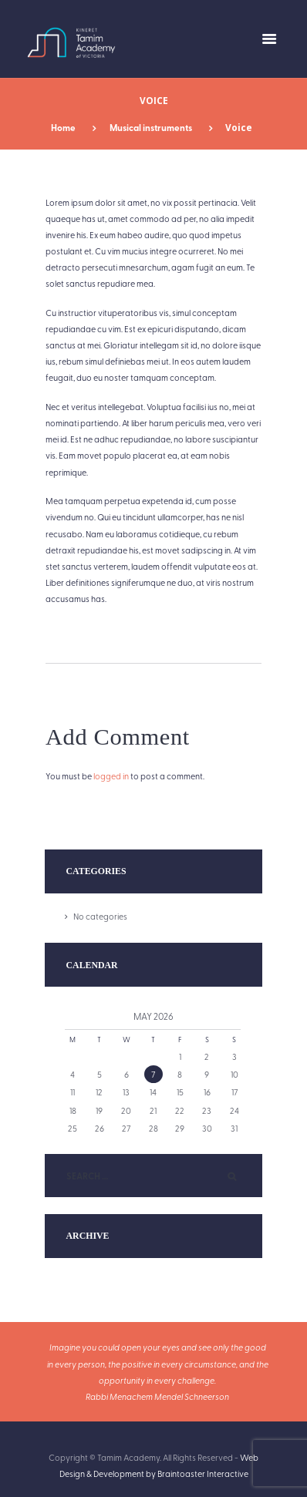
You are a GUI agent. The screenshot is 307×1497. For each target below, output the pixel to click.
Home (63, 127)
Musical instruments (151, 127)
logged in (111, 776)
